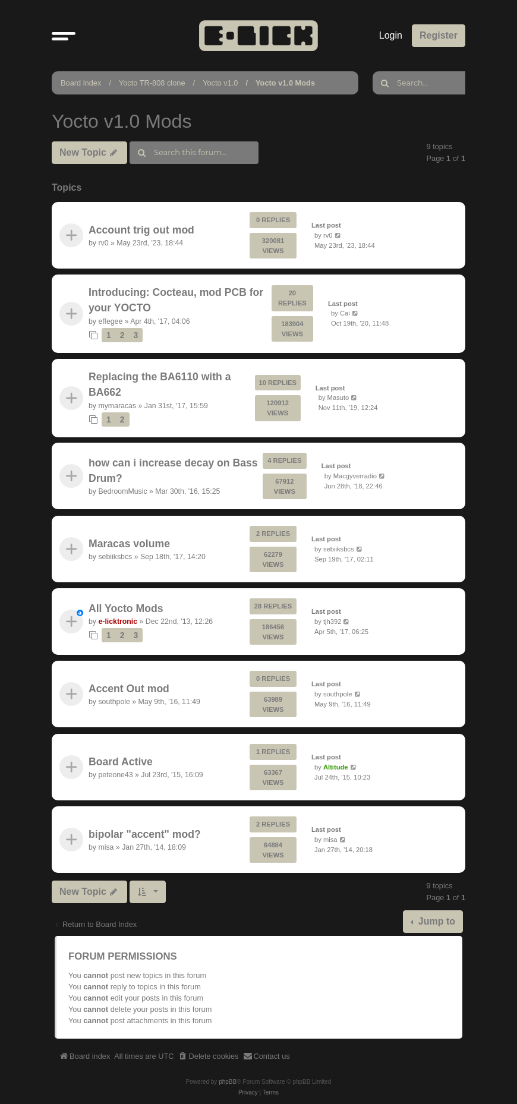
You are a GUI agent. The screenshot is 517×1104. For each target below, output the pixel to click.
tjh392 (332, 621)
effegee (110, 321)
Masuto (338, 397)
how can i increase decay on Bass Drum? (173, 470)
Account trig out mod (141, 229)
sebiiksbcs (115, 557)
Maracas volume (129, 543)
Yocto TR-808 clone (152, 82)
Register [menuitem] (439, 35)
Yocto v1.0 (220, 82)
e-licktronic (117, 621)
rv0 (103, 243)
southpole (114, 702)
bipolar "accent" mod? (145, 834)
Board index (81, 82)
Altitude (335, 767)
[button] (63, 36)
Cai (345, 313)
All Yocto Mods (126, 608)
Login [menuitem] (390, 35)
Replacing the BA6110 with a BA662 (160, 384)
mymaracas (117, 405)
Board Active (121, 762)
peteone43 (115, 775)
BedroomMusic (122, 492)
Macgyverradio (355, 476)
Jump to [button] (435, 921)
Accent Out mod (129, 689)
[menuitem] (208, 1056)
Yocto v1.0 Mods (285, 82)
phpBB (228, 1081)
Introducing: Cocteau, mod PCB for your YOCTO (176, 300)
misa (106, 847)
